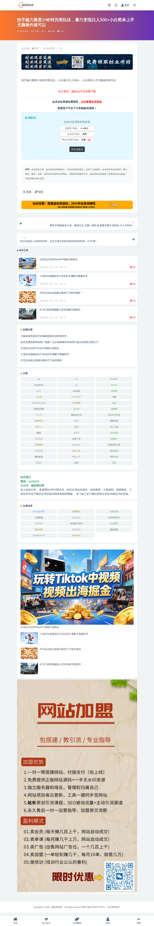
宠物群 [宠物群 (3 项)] (114, 412)
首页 (37, 48)
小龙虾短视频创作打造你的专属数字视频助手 (64, 279)
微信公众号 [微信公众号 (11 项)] (76, 418)
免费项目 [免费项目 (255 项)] (76, 514)
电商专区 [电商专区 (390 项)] (39, 532)
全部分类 (44, 270)
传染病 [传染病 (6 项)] (114, 394)
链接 (39, 191)
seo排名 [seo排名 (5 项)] (76, 394)
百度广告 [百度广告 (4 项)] (76, 441)
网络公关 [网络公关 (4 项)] (76, 459)
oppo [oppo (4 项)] (38, 394)
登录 (125, 5)
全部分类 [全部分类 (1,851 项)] (114, 514)
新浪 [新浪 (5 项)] (76, 429)
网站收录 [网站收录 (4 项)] (39, 459)
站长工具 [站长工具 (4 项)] (76, 453)
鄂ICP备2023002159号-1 (94, 910)
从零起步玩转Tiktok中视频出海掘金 (58, 262)
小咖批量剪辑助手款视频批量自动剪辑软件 (44, 338)
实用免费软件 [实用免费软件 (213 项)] (114, 520)
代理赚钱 (77, 920)
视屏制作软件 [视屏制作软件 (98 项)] (39, 538)
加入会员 (46, 920)
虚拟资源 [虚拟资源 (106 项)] (114, 532)
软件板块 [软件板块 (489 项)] (76, 538)
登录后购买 (77, 149)
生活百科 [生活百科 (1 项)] (114, 526)
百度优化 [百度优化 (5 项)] (39, 441)
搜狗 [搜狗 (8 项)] (76, 424)
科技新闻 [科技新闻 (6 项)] (39, 453)
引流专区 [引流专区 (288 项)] (39, 526)
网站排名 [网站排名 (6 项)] (114, 453)
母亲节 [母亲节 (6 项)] (76, 436)
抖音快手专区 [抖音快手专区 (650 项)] (76, 526)
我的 (107, 920)
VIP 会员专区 (22, 31)
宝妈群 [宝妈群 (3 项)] (76, 412)
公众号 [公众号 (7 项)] (39, 400)
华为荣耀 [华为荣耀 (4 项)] (76, 406)
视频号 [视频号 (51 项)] (39, 465)
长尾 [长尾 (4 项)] (114, 465)
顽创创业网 (56, 910)
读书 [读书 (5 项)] (76, 465)
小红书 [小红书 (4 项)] (39, 418)
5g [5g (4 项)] (39, 382)
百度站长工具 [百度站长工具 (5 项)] (114, 448)
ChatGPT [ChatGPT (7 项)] (114, 382)
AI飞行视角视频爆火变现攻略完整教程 (60, 312)
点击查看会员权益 (91, 101)
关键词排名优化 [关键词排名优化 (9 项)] (38, 406)
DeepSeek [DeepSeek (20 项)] (39, 388)
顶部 (138, 920)
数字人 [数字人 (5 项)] (39, 429)
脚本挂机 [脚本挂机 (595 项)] (76, 532)
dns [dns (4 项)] (76, 388)
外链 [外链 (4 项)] (114, 406)
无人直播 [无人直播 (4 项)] (114, 429)
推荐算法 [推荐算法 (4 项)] (39, 424)
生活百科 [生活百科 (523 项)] (114, 436)
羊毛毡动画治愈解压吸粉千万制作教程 (60, 295)
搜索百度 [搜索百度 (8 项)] (114, 424)
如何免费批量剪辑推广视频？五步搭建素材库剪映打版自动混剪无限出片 (59, 344)
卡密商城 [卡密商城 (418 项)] (39, 520)
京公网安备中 (113, 910)
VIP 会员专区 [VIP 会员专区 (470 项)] (39, 514)
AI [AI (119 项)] (76, 382)
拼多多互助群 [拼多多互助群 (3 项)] (114, 418)
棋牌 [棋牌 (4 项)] (39, 436)
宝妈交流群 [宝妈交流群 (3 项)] (39, 412)
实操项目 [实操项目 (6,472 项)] (76, 520)
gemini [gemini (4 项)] (114, 388)
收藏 (27, 191)
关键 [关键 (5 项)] (114, 400)
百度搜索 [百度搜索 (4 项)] (39, 448)
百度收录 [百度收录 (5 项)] (76, 448)
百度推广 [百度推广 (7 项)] (114, 441)
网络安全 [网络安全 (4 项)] (114, 459)
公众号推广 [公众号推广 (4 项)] (76, 400)
